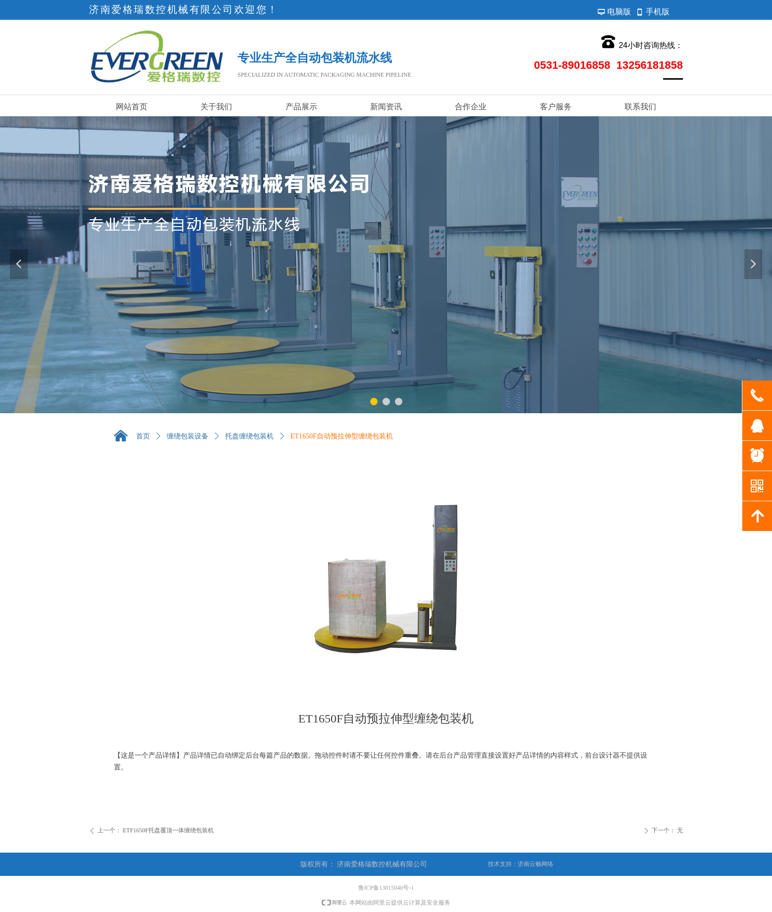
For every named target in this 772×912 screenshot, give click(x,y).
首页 (143, 436)
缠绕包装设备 (187, 436)
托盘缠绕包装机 (249, 436)
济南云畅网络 (535, 864)
